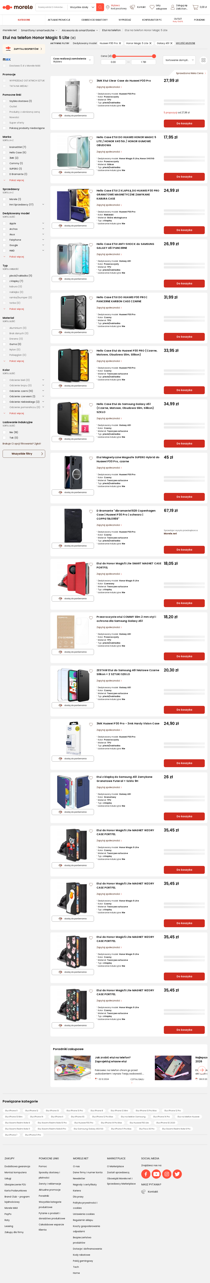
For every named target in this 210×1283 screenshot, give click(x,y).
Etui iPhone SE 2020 (165, 1122)
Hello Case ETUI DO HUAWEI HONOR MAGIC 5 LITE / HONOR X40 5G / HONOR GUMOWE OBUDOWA (126, 141)
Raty (7, 1220)
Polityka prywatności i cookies (85, 1205)
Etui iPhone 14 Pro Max (111, 1122)
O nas (76, 1166)
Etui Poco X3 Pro (146, 1128)
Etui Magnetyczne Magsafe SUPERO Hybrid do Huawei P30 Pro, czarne (128, 459)
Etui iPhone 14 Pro (161, 1116)
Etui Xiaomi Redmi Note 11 (17, 1128)
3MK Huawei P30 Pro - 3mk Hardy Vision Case (128, 723)
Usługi (8, 1178)
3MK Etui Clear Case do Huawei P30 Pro (124, 81)
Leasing (9, 1226)
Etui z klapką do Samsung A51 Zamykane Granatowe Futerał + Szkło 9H (124, 779)
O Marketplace (115, 1166)
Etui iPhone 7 (11, 1134)
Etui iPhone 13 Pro (75, 1110)
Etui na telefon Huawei (188, 1116)
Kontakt (153, 1192)
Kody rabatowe (81, 1254)
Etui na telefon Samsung (133, 1116)
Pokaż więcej (14, 180)
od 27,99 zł (177, 112)
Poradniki (44, 1195)
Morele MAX (11, 1208)
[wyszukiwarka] (69, 7)
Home (76, 1273)
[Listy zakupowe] (158, 7)
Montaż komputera (16, 1172)
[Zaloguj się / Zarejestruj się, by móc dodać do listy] (91, 82)
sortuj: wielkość (11, 269)
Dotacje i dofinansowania (87, 1248)
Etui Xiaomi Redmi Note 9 (17, 1122)
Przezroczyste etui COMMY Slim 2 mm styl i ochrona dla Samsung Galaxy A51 (126, 619)
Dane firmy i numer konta (87, 1172)
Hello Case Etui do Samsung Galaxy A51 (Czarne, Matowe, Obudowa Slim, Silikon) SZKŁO (125, 408)
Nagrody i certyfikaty (85, 1184)
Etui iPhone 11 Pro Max (121, 1128)
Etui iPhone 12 (31, 1110)
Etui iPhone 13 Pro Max (146, 1110)
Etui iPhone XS (77, 1116)
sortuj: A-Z (8, 140)
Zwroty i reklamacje (50, 1183)
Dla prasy (78, 1196)
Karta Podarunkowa (16, 1190)
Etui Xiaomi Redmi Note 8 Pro (52, 1128)
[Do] (143, 62)
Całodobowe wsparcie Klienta (51, 1227)
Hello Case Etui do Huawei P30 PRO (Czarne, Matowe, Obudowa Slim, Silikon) (127, 353)
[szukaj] (100, 7)
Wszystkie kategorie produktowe (50, 1204)
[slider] (114, 56)
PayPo (8, 1214)
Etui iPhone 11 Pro (33, 1134)
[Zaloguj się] (180, 7)
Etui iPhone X (57, 1116)
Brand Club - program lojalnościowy (17, 1199)
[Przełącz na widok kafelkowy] (203, 60)
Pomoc (43, 1166)
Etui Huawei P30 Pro (83, 1122)
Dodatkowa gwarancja (17, 1166)
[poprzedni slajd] (59, 1070)
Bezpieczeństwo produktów (82, 1240)
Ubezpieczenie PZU (15, 1184)
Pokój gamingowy (83, 1261)
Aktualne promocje (50, 1189)
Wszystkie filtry (22, 454)
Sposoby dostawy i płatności (49, 1175)
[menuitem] (59, 20)
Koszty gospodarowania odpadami (86, 1229)
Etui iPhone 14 (36, 1116)
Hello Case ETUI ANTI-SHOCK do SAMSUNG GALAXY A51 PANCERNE (125, 246)
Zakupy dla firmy (14, 1232)
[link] (59, 20)
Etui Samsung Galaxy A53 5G (88, 1128)
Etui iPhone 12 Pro (172, 1110)
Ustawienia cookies (84, 1214)
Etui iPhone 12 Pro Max (102, 1116)
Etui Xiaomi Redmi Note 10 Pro (52, 1122)
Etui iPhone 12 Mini (119, 1110)
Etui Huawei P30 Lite (139, 1122)
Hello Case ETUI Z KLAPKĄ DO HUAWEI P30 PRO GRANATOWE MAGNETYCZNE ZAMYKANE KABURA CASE (128, 195)
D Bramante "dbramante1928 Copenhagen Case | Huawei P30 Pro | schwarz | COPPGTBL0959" (126, 515)
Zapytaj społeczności (109, 87)
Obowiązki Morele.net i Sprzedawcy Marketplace (121, 1181)
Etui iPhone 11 (11, 1110)
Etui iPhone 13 (52, 1110)
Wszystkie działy (79, 7)
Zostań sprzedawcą (118, 1172)
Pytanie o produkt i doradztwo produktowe (52, 1216)
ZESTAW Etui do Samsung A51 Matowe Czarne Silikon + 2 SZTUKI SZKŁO (128, 672)
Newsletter (79, 1178)
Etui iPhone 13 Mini (13, 1116)
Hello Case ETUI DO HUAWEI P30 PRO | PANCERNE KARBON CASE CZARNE (122, 299)
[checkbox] (17, 101)
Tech (76, 1267)
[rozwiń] (43, 204)
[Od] (113, 62)
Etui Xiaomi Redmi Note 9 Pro (176, 1128)
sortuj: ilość (9, 216)
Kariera (77, 1190)
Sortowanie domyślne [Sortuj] (178, 60)
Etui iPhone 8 (97, 1110)
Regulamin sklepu (83, 1220)
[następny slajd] (202, 1070)
